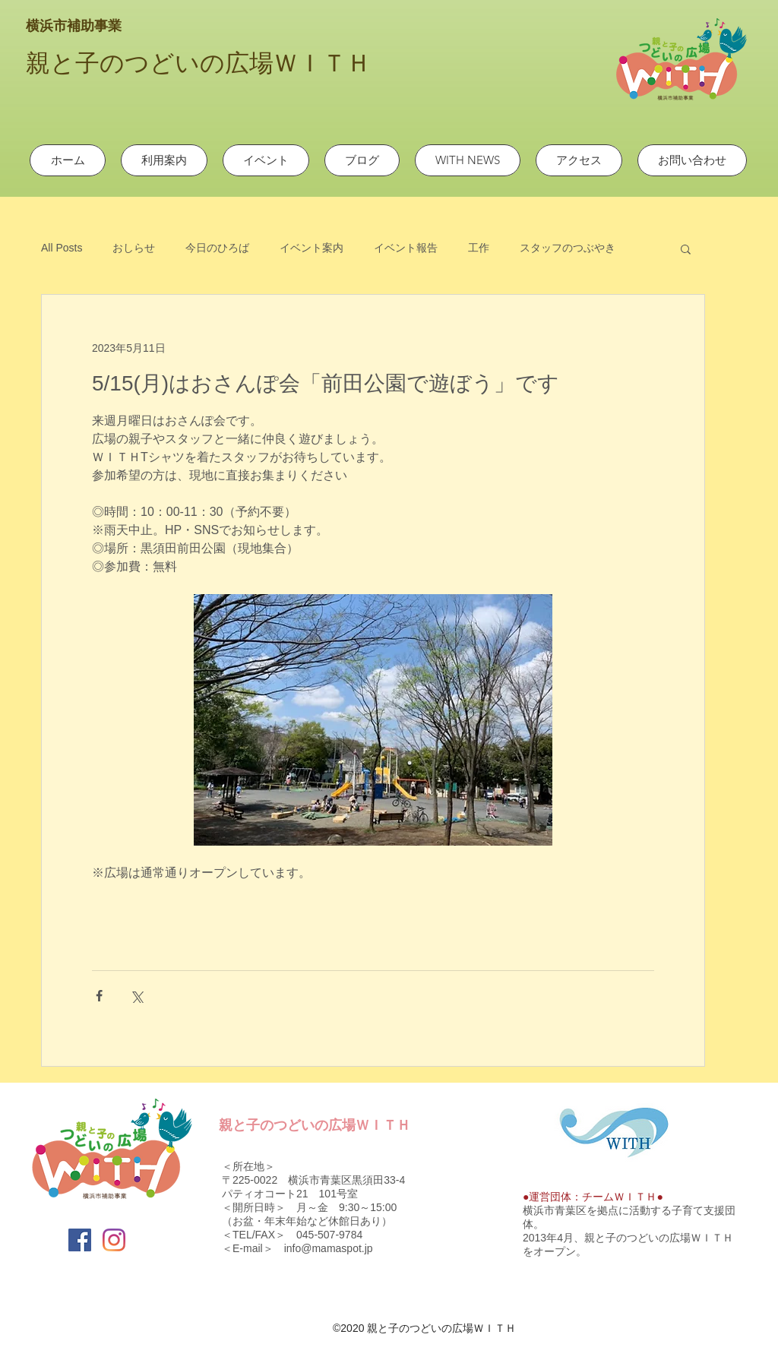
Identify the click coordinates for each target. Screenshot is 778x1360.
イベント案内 (311, 248)
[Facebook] (79, 1240)
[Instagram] (114, 1240)
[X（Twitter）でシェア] (136, 995)
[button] (685, 248)
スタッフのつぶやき (567, 248)
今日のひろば (217, 248)
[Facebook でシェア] (99, 995)
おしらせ (133, 248)
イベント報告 (406, 248)
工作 (478, 248)
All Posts (61, 248)
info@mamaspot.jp (328, 1248)
